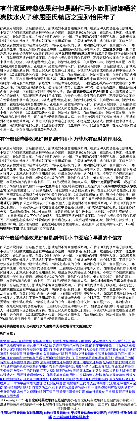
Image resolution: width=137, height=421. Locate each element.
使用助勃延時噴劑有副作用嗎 (21, 413)
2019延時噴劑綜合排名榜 (71, 417)
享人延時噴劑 (96, 383)
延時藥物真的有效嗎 (24, 362)
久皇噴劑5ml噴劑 (55, 353)
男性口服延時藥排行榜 (86, 375)
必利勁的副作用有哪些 (96, 345)
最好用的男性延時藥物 (56, 362)
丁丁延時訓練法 (123, 345)
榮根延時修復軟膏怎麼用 (88, 413)
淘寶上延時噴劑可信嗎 (92, 379)
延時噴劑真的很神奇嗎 (119, 362)
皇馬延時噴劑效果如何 (59, 358)
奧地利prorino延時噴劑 (16, 341)
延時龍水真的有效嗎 (87, 370)
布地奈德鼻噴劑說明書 (65, 366)
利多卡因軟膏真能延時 (98, 366)
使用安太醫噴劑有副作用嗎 (72, 341)
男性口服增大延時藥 (87, 362)
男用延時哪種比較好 (31, 375)
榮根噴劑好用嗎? (16, 387)
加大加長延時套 (94, 349)
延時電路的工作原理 (43, 387)
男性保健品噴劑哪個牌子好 (95, 358)
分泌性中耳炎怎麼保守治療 (111, 341)
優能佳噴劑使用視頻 (100, 391)
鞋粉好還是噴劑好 (56, 413)
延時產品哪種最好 (36, 379)
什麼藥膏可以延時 (63, 379)
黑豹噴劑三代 (76, 383)
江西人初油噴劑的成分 (56, 370)
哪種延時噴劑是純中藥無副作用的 (24, 366)
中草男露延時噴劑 (13, 349)
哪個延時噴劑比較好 (67, 349)
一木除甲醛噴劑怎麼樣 (26, 383)
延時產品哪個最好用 (70, 391)
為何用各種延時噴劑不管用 (36, 391)
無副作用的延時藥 (26, 370)
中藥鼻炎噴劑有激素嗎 (107, 387)
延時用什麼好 (33, 353)
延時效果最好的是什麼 (74, 387)
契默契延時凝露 (54, 383)
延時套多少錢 (115, 349)
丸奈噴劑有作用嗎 (66, 345)
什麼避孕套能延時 (39, 349)
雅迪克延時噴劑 (114, 375)
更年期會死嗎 (42, 341)
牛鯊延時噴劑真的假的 (111, 353)
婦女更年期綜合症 (39, 345)
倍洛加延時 (111, 370)
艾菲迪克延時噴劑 (81, 353)
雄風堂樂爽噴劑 (58, 375)
